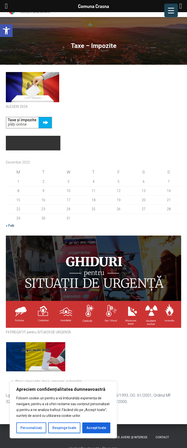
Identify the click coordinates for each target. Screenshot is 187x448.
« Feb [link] (10, 226)
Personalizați (31, 428)
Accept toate (96, 428)
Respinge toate (64, 428)
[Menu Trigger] (171, 10)
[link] (6, 30)
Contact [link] (162, 437)
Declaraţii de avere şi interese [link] (123, 437)
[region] (63, 409)
